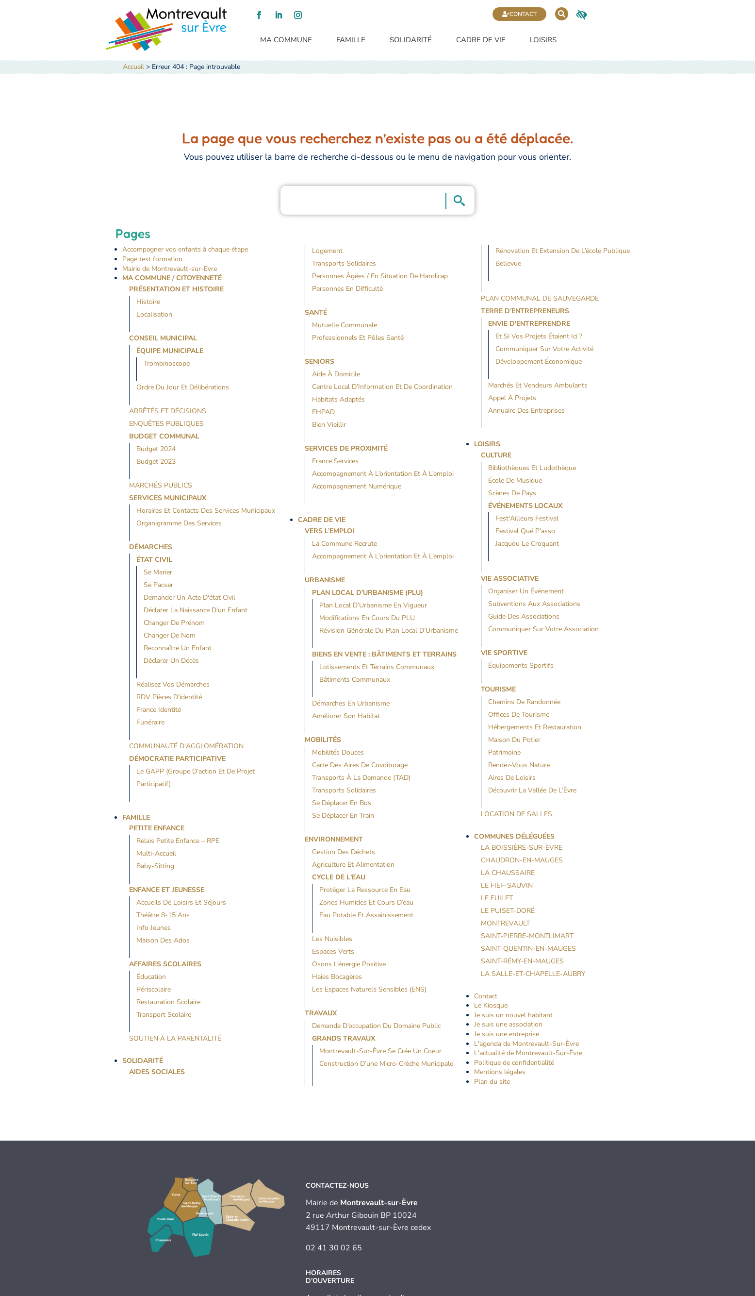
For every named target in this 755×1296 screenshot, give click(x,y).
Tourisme (498, 689)
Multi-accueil (156, 853)
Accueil (133, 66)
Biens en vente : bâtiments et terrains (384, 654)
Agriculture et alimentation (353, 864)
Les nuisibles (332, 938)
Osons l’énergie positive (349, 964)
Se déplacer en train (343, 815)
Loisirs (543, 40)
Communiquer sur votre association (543, 629)
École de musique (515, 480)
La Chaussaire (508, 872)
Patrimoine (504, 752)
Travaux (321, 1013)
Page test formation (152, 259)
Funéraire (150, 722)
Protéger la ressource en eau (364, 889)
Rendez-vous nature (519, 765)
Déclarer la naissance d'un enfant (195, 610)
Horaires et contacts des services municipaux (205, 510)
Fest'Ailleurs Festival (526, 518)
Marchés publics (160, 485)
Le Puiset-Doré (508, 910)
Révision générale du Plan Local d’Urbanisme (388, 630)
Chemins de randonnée (524, 702)
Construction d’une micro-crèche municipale (386, 1063)
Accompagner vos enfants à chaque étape (185, 249)
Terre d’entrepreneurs (525, 311)
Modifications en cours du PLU (367, 618)
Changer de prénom (174, 622)
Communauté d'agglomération (186, 746)
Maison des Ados (163, 940)
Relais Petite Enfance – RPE (177, 841)
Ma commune (286, 40)
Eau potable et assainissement (366, 915)
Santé (316, 313)
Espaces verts (333, 951)
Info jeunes (153, 928)
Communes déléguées (514, 836)
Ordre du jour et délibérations (182, 387)
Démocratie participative (177, 758)
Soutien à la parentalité (175, 1039)
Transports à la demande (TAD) (361, 777)
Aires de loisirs (512, 777)
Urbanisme (325, 580)
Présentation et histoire (176, 289)
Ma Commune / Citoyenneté (172, 278)
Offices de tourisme (518, 714)
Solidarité (411, 40)
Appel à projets (512, 398)
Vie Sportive (504, 652)
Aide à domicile (336, 374)
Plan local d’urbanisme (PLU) (367, 592)
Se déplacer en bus (341, 803)
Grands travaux (343, 1038)
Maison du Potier (514, 739)
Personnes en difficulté (347, 289)
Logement (327, 251)
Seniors (319, 362)
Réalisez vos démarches (173, 684)
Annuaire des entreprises (526, 411)
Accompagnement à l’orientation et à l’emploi (383, 474)
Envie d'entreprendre (529, 324)
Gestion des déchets (343, 852)
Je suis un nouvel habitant (513, 1015)
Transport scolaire (163, 1015)
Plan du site (492, 1081)
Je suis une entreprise (506, 1034)
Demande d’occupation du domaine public (376, 1025)
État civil (154, 559)
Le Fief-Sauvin (507, 885)
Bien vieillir (329, 425)
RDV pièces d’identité (169, 697)
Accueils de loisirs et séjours (181, 903)
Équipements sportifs (521, 665)
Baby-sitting (155, 866)
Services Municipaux (167, 498)
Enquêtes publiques (166, 423)
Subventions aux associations (534, 603)
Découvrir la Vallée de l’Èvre (532, 790)
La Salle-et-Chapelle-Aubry (533, 973)
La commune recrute (344, 543)
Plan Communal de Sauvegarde (540, 298)
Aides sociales (157, 1072)
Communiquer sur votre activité (544, 349)
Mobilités (323, 739)
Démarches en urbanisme (351, 703)
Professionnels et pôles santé (358, 338)
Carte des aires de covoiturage (360, 765)
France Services (335, 461)
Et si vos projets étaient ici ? (538, 336)
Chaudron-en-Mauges (522, 860)
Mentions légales (499, 1072)
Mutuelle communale (344, 325)
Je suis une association (508, 1024)
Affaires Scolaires (165, 964)
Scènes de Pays (512, 493)
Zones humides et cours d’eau (366, 902)
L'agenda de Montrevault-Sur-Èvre (526, 1043)
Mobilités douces (338, 752)
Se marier (158, 572)
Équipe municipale (169, 350)
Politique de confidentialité (514, 1062)
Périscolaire (153, 989)
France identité (158, 709)
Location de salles (516, 814)
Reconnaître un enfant (178, 648)
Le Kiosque (491, 1005)
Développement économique (538, 362)
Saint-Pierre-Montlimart (527, 936)
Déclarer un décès (171, 660)
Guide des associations (523, 616)
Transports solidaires (344, 264)
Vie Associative (510, 578)
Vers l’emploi (329, 531)
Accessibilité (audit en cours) (426, 1288)
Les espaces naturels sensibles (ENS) (369, 989)
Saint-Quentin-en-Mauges (528, 948)
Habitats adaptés (338, 399)
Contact (522, 14)
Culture (496, 455)
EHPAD (323, 412)
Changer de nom (170, 635)
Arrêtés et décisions (167, 411)
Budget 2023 (156, 461)
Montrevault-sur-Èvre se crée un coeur (380, 1051)
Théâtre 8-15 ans (163, 915)
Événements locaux (525, 505)
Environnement (334, 839)
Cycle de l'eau (338, 877)
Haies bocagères (337, 976)
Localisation (154, 314)
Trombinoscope (167, 363)
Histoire (148, 301)
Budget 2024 (156, 449)
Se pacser (158, 584)
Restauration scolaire (168, 1002)
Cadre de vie (481, 40)
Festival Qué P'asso (525, 531)
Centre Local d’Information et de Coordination (382, 387)
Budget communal (164, 436)
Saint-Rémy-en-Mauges (522, 961)
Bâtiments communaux (354, 679)
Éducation (151, 977)
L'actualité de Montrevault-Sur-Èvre (528, 1053)
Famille (350, 40)
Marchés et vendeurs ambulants (538, 385)
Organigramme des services (179, 523)
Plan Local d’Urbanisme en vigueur (373, 605)
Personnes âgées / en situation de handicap (380, 276)
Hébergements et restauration (534, 727)
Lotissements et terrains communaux (376, 667)
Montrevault (505, 923)
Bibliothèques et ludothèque (532, 467)
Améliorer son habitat (346, 716)
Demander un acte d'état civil (189, 597)
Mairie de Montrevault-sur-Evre (169, 268)
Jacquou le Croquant (527, 543)
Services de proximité (346, 449)
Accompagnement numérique (356, 486)
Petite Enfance (156, 828)
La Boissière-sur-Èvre (521, 847)
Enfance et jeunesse (166, 890)
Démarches (150, 547)
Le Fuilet (497, 898)
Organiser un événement (526, 591)
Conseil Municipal (163, 338)
